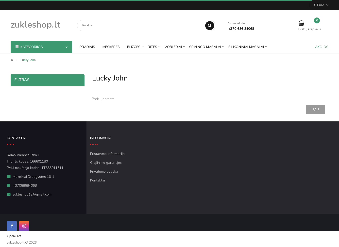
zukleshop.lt (35, 25)
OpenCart (14, 236)
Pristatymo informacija (107, 154)
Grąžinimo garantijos (106, 163)
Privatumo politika (104, 171)
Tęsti (315, 109)
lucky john (28, 60)
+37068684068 (25, 185)
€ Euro (321, 5)
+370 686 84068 (241, 28)
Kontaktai (97, 180)
